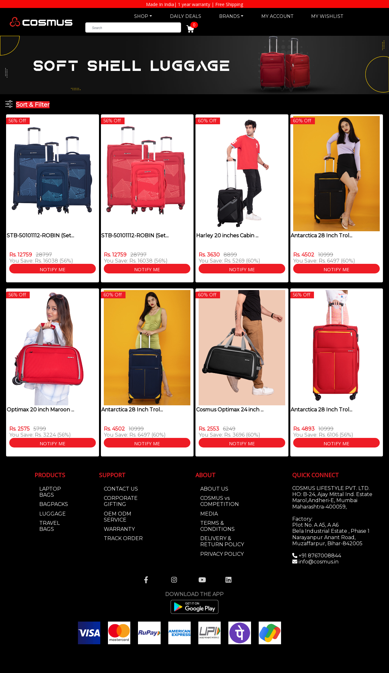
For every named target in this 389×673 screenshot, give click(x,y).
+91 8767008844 (319, 556)
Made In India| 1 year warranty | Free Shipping (194, 4)
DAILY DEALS (185, 16)
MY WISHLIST (327, 16)
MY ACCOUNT (277, 16)
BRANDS (229, 16)
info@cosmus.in (319, 562)
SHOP (141, 16)
